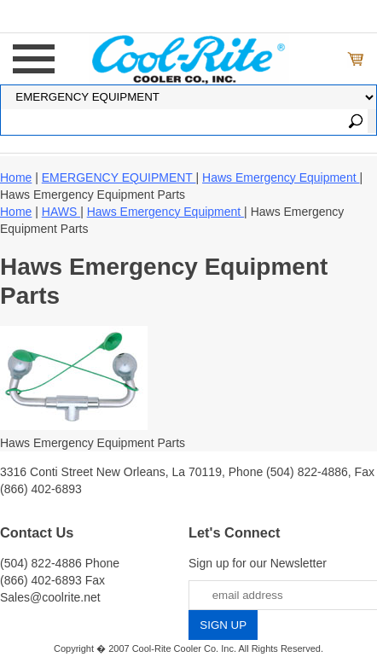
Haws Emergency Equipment (280, 177)
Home (16, 177)
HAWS (61, 211)
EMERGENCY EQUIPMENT (119, 177)
